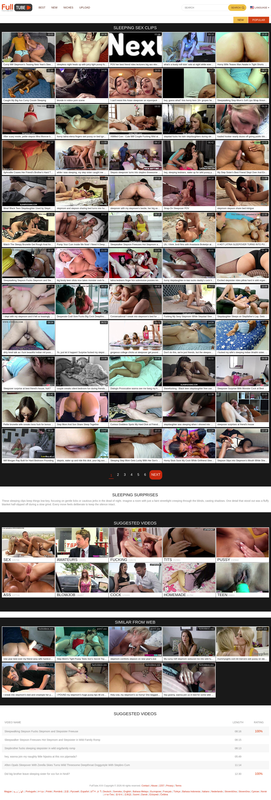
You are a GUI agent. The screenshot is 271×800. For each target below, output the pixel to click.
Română (58, 791)
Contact (145, 785)
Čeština (164, 794)
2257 (161, 785)
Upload (86, 7)
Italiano (205, 791)
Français (167, 791)
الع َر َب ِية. (19, 791)
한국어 (119, 794)
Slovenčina (244, 791)
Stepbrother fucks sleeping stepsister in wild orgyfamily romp (40, 748)
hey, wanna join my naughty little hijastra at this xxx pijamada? (41, 756)
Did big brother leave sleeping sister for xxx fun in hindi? (37, 773)
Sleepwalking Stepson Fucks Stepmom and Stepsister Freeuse (41, 731)
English (127, 791)
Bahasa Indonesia (191, 791)
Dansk (144, 794)
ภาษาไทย (109, 794)
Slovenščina (231, 791)
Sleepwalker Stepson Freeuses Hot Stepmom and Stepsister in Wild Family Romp (52, 739)
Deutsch (107, 791)
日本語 (127, 794)
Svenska (117, 791)
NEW (55, 7)
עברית (41, 791)
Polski (49, 791)
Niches (70, 7)
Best (42, 7)
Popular (258, 19)
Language (258, 7)
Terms (178, 785)
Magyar (8, 791)
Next (155, 475)
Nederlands (217, 791)
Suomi (136, 794)
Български (155, 791)
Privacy (170, 785)
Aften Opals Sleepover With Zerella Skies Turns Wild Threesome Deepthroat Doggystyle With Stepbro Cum (67, 765)
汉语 (66, 791)
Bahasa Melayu (140, 791)
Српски (255, 791)
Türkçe (176, 791)
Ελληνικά (153, 794)
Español (85, 791)
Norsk (264, 791)
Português (31, 791)
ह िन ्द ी (96, 791)
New (241, 19)
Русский (75, 791)
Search (236, 7)
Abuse (154, 785)
